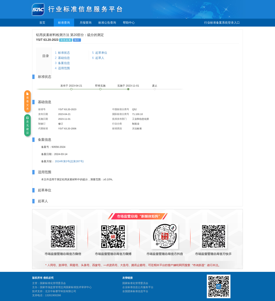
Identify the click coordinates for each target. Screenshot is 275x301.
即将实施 (100, 85)
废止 (154, 85)
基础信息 (64, 57)
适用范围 (64, 68)
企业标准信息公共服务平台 (137, 287)
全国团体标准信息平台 (135, 291)
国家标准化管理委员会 (135, 283)
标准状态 (64, 52)
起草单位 (101, 52)
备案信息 (64, 63)
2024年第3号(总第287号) (69, 161)
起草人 (99, 57)
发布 (71, 85)
